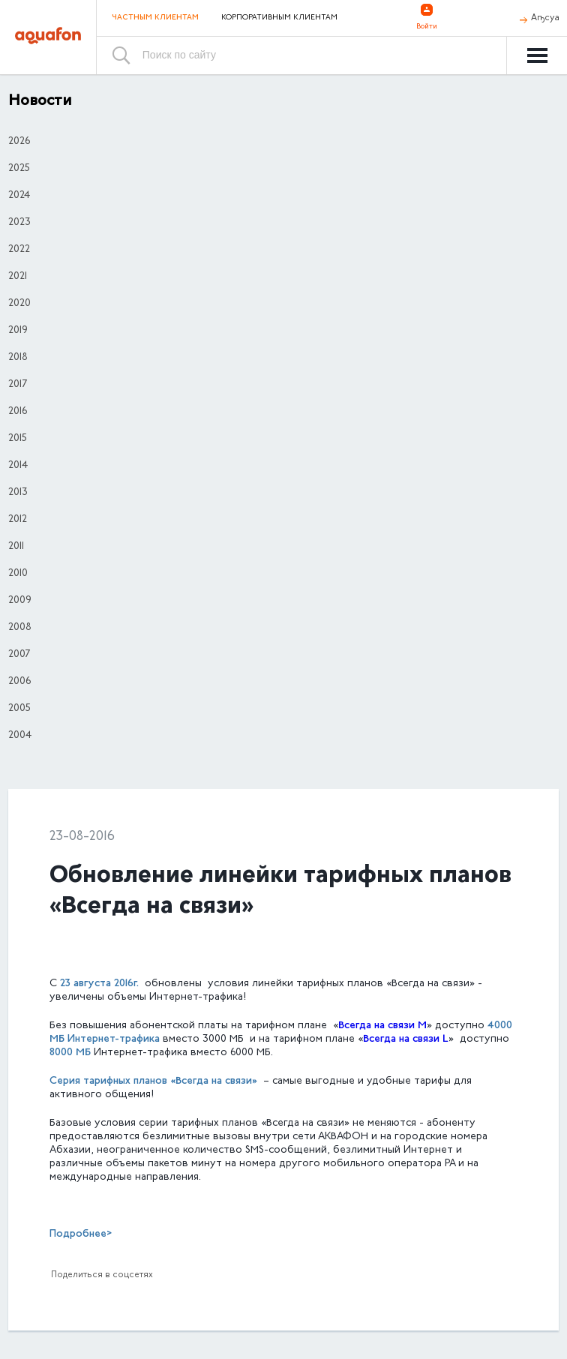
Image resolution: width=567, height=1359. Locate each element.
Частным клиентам (155, 18)
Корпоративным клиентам (279, 18)
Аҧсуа (545, 18)
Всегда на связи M (382, 1025)
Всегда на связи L (405, 1039)
